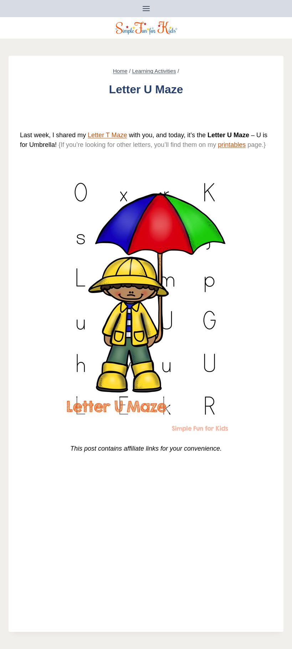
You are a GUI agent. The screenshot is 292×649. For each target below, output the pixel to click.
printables (232, 144)
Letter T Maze (107, 135)
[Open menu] (146, 8)
